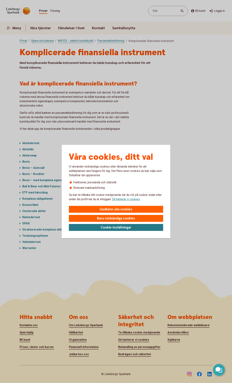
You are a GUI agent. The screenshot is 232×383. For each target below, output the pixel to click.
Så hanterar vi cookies (126, 199)
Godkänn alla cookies (116, 209)
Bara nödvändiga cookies (116, 218)
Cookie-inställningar (116, 227)
